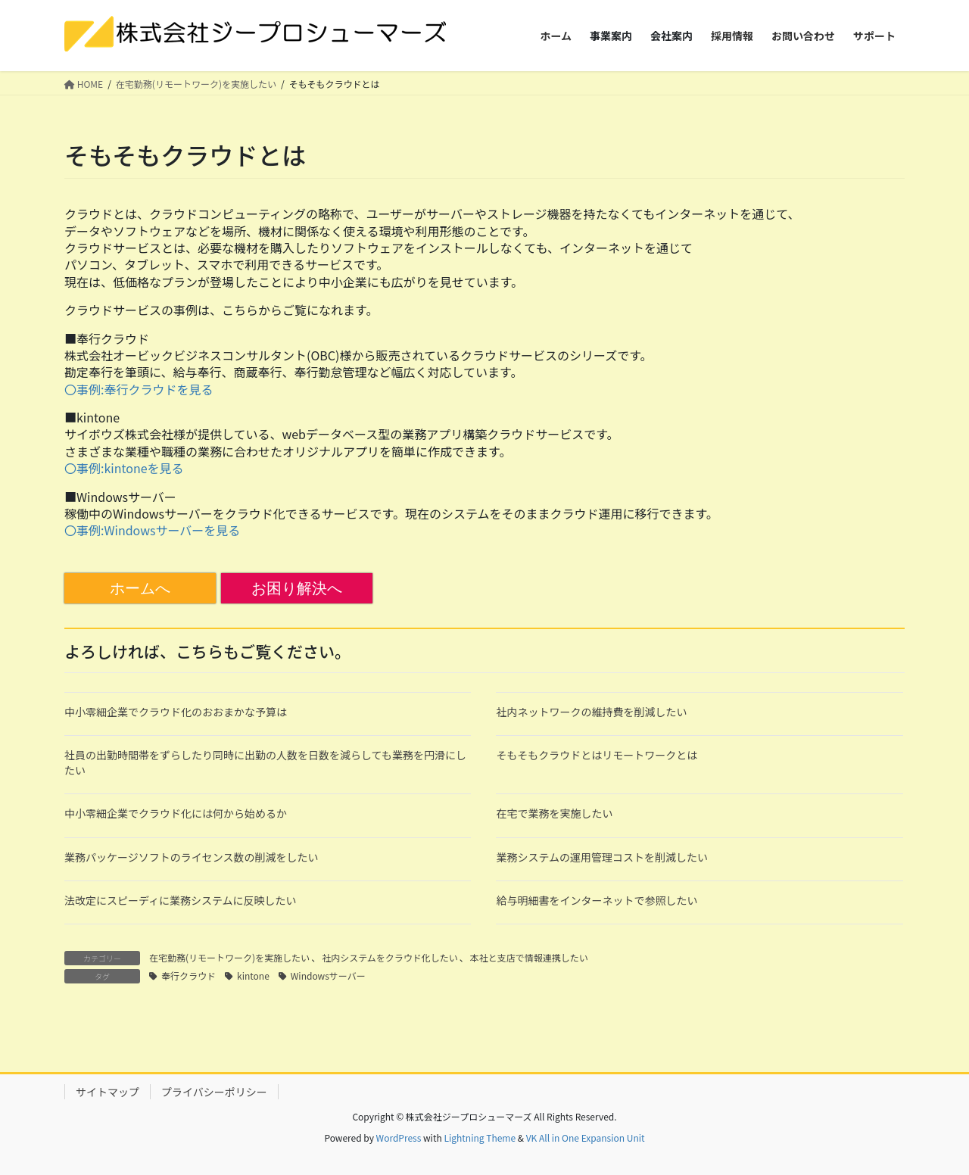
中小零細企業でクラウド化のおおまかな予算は (175, 711)
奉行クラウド (188, 975)
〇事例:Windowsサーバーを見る (152, 530)
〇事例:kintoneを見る (124, 468)
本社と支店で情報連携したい (529, 957)
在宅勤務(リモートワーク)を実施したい (229, 957)
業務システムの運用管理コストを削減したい (602, 857)
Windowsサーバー (328, 975)
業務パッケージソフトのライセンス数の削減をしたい (191, 857)
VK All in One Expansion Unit (585, 1137)
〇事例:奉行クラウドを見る (138, 389)
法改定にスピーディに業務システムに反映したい (180, 900)
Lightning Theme (480, 1137)
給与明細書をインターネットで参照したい (596, 900)
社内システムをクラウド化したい (390, 957)
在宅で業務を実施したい (554, 813)
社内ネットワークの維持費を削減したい (591, 711)
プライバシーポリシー (214, 1091)
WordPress (399, 1137)
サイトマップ (107, 1091)
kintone (253, 975)
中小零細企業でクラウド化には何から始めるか (175, 813)
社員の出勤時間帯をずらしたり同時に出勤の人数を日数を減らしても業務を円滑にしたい (265, 762)
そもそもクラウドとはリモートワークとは (596, 754)
